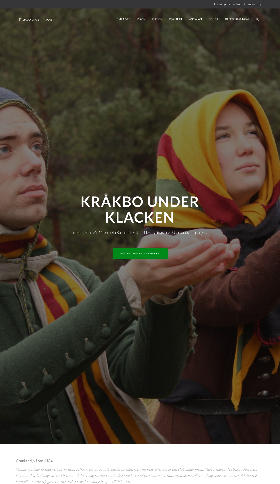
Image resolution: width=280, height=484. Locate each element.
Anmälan (195, 19)
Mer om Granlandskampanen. (140, 253)
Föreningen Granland (227, 4)
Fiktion (157, 19)
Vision (141, 19)
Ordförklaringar (237, 19)
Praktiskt (175, 19)
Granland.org (252, 4)
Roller (213, 19)
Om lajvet (123, 19)
